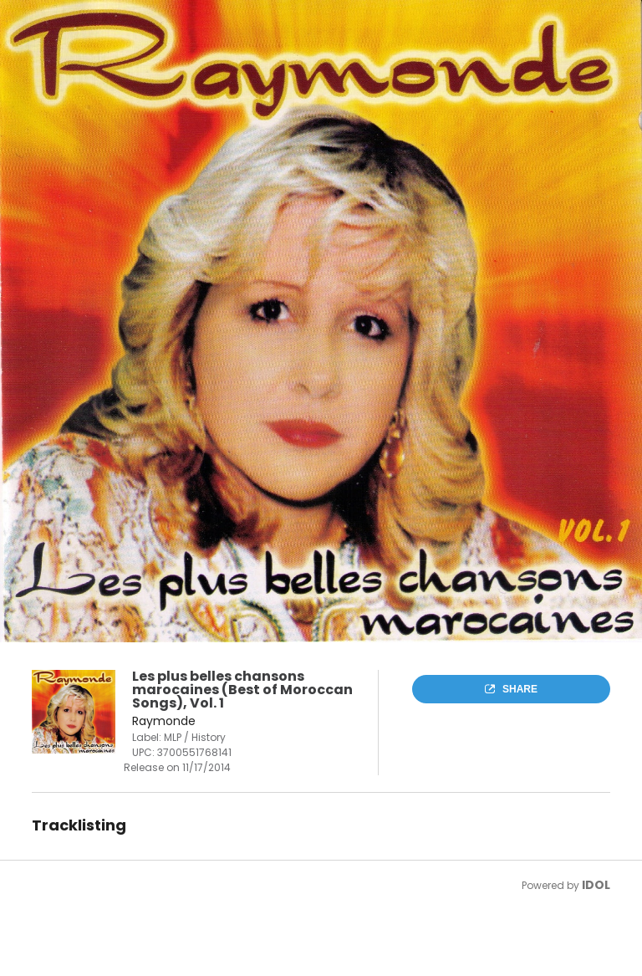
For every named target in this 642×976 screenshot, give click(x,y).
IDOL (596, 884)
